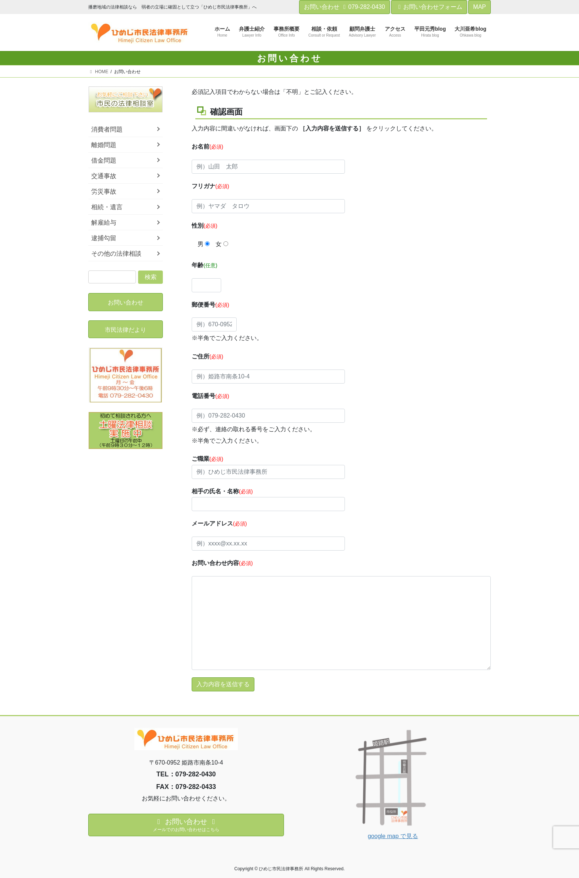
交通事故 (103, 176)
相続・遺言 (107, 207)
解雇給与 (103, 222)
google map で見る (393, 836)
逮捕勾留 (103, 238)
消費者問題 (107, 129)
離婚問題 (103, 145)
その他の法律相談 (116, 253)
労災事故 (103, 191)
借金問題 (103, 160)
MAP (479, 7)
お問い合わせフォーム (429, 7)
